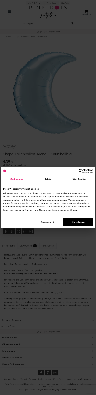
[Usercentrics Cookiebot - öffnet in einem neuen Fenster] (81, 171)
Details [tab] (48, 179)
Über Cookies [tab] (79, 179)
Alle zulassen (78, 222)
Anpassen (47, 222)
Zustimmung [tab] (16, 179)
